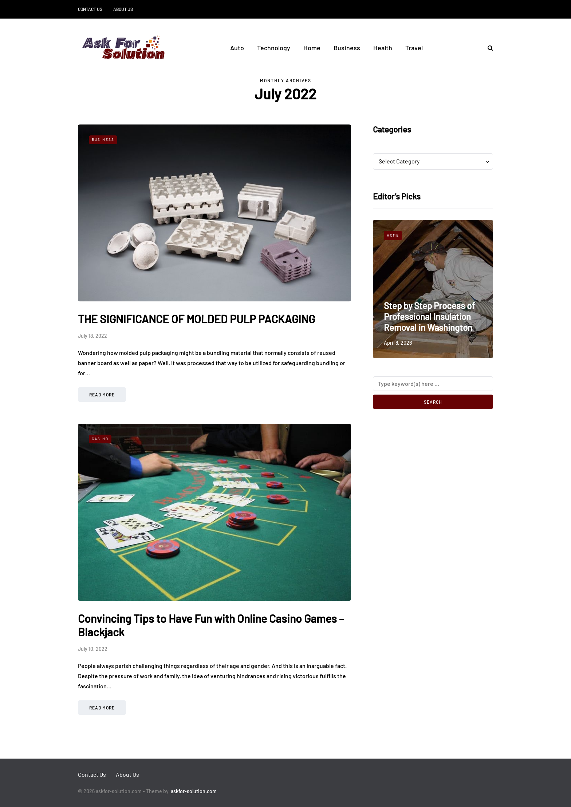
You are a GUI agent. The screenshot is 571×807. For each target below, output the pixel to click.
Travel (414, 48)
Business (347, 48)
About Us (123, 9)
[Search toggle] (487, 47)
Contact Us (90, 9)
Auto (237, 48)
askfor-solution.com (194, 791)
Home (311, 48)
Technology (273, 48)
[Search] (433, 383)
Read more (102, 394)
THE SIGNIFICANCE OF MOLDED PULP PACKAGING (196, 318)
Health (382, 48)
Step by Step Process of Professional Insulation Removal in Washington (429, 316)
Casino (100, 438)
